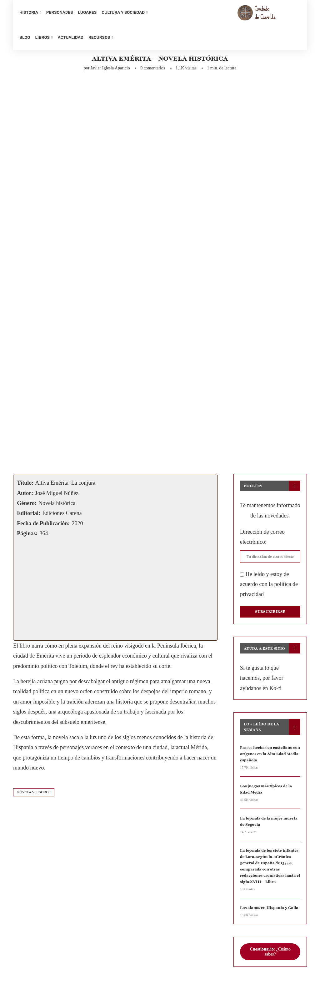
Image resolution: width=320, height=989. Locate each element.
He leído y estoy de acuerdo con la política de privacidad (269, 586)
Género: (27, 505)
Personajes (59, 12)
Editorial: (28, 515)
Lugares (87, 12)
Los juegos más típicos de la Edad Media (265, 790)
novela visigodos (33, 794)
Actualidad (70, 37)
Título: (25, 485)
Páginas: (27, 536)
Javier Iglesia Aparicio (110, 70)
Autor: (25, 495)
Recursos (99, 37)
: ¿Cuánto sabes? (270, 952)
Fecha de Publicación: (43, 525)
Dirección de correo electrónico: (262, 539)
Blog (24, 37)
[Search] (297, 25)
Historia (28, 12)
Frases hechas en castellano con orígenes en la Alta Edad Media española (269, 755)
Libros (42, 37)
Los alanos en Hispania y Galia (268, 907)
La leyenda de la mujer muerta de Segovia (268, 822)
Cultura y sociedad (123, 12)
